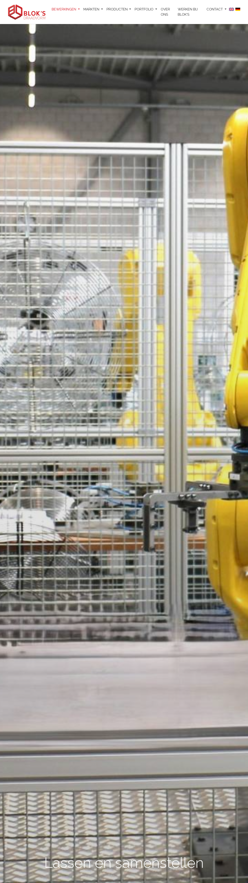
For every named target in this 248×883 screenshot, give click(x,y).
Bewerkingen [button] (64, 9)
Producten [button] (118, 9)
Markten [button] (91, 9)
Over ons (165, 12)
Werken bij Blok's (188, 12)
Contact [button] (215, 9)
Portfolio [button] (144, 9)
